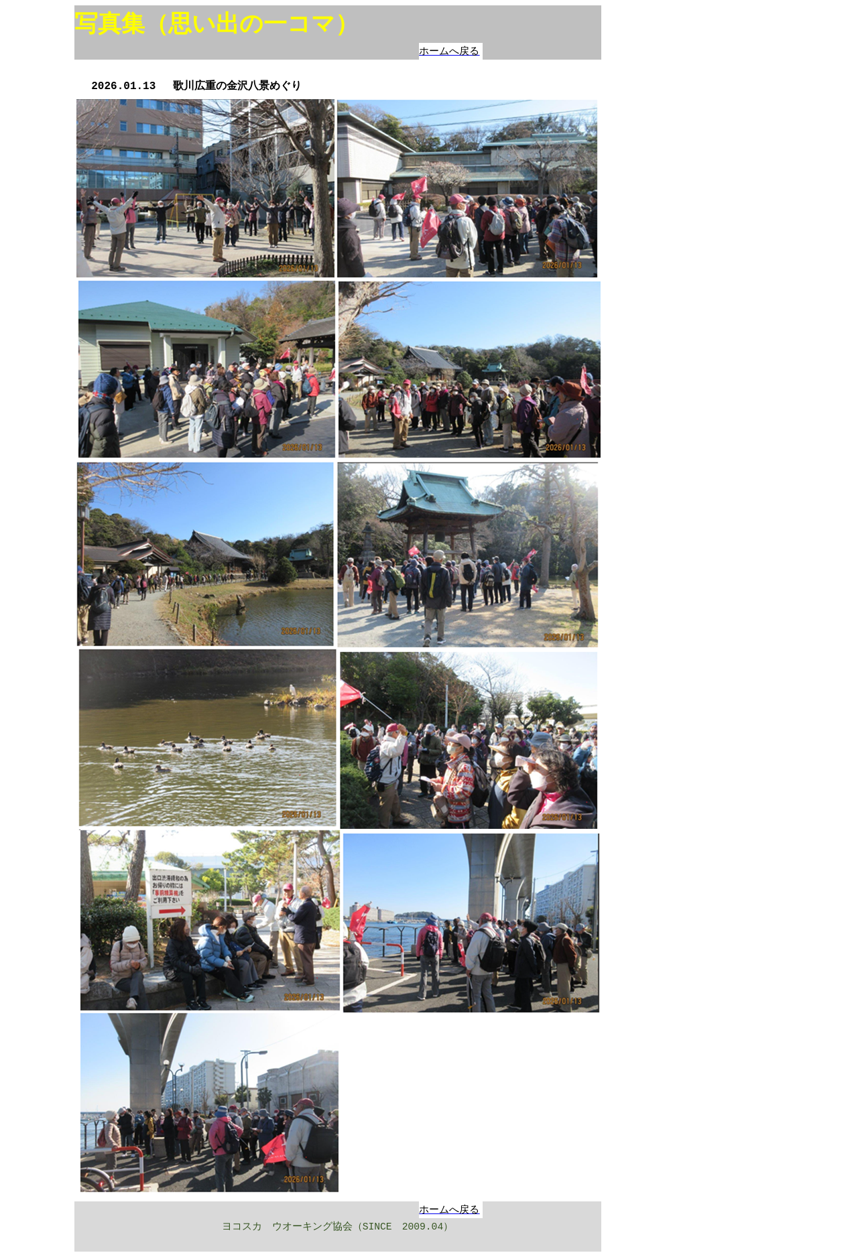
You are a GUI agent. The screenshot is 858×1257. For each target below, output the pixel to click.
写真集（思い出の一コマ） (216, 24)
